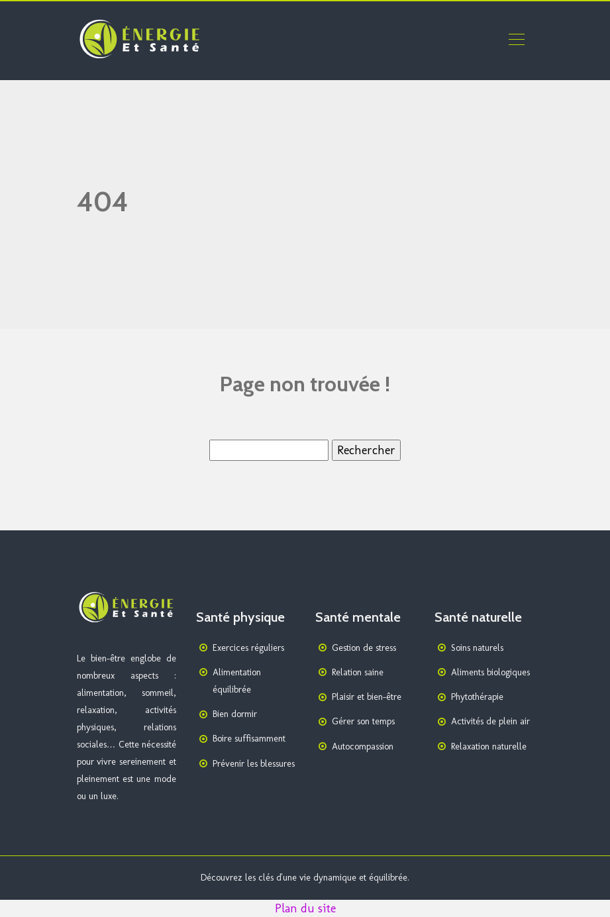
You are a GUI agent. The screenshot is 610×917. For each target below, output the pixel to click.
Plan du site (305, 908)
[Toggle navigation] (516, 41)
